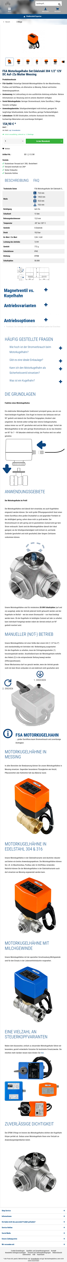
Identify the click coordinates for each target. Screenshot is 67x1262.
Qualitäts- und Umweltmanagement (37, 1251)
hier (42, 1053)
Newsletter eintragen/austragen (15, 1253)
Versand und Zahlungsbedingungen (39, 1253)
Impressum (40, 1254)
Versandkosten (35, 1259)
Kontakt (53, 1251)
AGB (33, 1254)
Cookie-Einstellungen (18, 1251)
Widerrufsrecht (57, 1253)
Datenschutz (27, 1254)
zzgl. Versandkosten (14, 130)
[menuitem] (57, 10)
